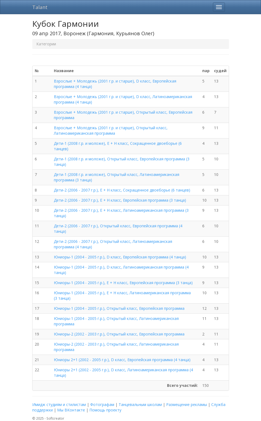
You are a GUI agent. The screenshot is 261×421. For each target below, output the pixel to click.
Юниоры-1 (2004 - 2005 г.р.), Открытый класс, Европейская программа (119, 308)
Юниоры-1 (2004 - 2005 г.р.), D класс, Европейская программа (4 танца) (120, 257)
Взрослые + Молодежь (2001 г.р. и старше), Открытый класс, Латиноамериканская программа (111, 130)
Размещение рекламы (186, 404)
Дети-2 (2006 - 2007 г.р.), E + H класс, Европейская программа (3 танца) (120, 200)
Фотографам (102, 404)
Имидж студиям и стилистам (59, 404)
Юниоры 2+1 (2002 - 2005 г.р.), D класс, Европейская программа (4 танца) (122, 359)
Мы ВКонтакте (71, 410)
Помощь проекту (105, 410)
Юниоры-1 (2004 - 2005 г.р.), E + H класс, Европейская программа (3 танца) (123, 282)
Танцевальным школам (140, 404)
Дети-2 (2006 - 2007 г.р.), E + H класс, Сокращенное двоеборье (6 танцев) (122, 190)
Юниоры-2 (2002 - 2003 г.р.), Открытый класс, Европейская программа (119, 334)
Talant (40, 7)
